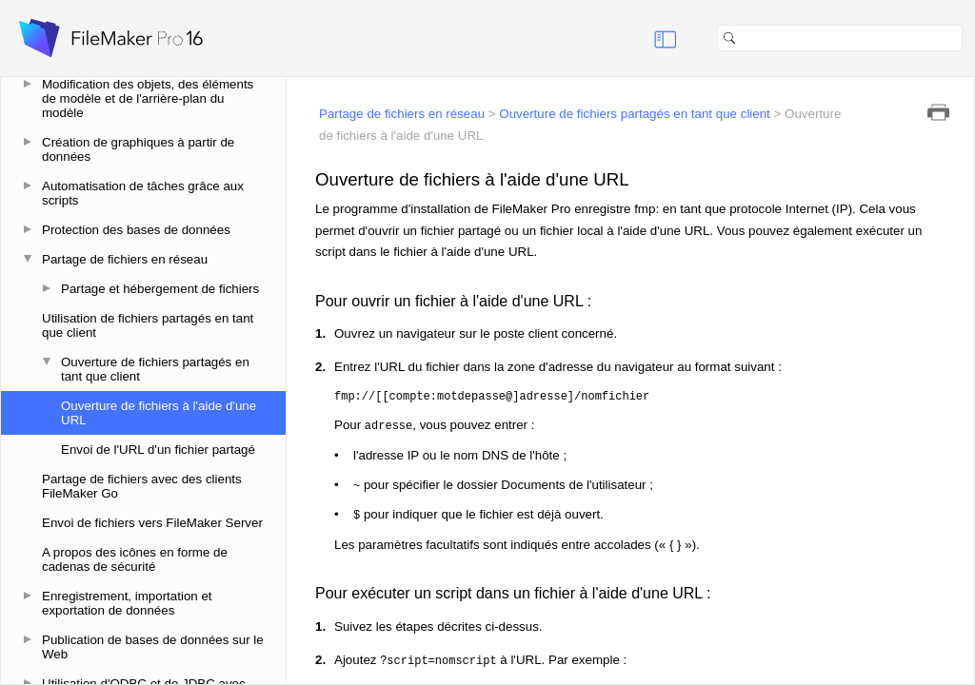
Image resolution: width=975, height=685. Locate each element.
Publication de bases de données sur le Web (153, 647)
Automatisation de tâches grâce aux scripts (143, 193)
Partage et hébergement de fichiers (160, 289)
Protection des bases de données (136, 230)
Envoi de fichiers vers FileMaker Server (152, 523)
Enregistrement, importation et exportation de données (127, 603)
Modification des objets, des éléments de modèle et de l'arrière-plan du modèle (147, 98)
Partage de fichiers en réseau (125, 259)
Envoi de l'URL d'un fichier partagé (158, 449)
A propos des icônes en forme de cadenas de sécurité (135, 559)
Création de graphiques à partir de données (138, 149)
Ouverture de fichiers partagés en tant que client (155, 369)
